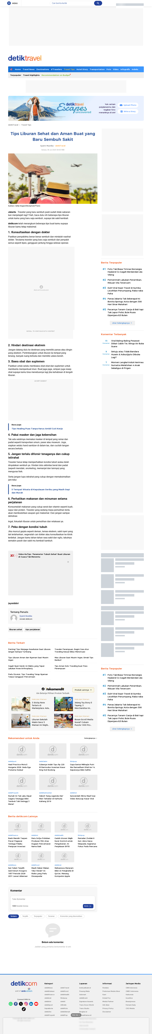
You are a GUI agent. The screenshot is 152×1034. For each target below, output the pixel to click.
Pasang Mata (84, 991)
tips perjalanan (32, 629)
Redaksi (106, 988)
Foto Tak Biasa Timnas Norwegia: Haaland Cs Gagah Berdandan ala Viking (125, 272)
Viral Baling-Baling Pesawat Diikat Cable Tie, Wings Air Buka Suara (127, 344)
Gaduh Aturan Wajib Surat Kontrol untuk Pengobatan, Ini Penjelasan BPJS (64, 842)
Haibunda (129, 995)
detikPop (64, 1015)
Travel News (29, 69)
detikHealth (64, 995)
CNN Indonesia (131, 988)
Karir (104, 995)
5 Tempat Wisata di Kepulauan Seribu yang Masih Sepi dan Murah (41, 491)
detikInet (47, 998)
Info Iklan (106, 1005)
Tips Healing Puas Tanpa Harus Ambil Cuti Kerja (37, 428)
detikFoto (64, 1008)
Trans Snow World (86, 1005)
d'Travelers (56, 69)
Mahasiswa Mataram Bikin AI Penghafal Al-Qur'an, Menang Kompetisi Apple (64, 872)
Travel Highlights (31, 75)
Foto (109, 69)
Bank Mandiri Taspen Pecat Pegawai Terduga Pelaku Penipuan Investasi (17, 842)
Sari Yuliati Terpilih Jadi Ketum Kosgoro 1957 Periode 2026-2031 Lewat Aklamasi (17, 872)
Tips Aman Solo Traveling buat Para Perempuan (71, 667)
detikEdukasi (49, 991)
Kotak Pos (107, 998)
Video (116, 69)
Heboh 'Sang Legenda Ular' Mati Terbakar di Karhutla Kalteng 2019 (51, 798)
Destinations (42, 69)
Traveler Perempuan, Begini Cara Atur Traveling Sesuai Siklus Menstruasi (72, 650)
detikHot (47, 1001)
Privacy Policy (108, 1008)
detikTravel (13, 125)
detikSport (48, 1005)
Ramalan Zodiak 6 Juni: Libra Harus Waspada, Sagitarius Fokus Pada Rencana (87, 842)
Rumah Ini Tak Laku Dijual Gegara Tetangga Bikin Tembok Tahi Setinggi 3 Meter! (19, 800)
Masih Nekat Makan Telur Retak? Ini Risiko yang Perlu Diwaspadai (40, 872)
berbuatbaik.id (85, 988)
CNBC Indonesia (132, 991)
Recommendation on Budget (56, 75)
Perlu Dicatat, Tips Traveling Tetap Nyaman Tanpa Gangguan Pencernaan (28, 675)
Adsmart (82, 995)
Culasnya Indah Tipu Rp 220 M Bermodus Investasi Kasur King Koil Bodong (52, 767)
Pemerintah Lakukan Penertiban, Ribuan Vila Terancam (125, 281)
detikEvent (83, 998)
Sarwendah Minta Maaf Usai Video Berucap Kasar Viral (82, 797)
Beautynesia (130, 1001)
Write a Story (128, 111)
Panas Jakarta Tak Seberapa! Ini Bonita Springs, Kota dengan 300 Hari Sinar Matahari (125, 301)
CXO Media (130, 1008)
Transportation (97, 69)
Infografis (125, 69)
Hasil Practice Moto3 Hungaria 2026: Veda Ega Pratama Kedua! (19, 767)
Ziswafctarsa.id (85, 1015)
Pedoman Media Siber (111, 991)
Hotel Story (82, 69)
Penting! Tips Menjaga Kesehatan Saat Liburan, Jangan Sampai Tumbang (29, 650)
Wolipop (63, 998)
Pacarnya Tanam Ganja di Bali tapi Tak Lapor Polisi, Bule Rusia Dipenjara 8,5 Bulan (125, 312)
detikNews (48, 988)
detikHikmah (65, 1012)
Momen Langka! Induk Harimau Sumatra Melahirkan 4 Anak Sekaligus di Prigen (127, 365)
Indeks (135, 69)
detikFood (64, 991)
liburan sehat (15, 629)
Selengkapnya (90, 738)
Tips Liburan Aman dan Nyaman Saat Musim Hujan (28, 658)
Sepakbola (48, 1008)
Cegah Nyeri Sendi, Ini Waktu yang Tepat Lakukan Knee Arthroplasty (26, 667)
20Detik (63, 1005)
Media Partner (108, 1001)
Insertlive (129, 998)
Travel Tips (69, 69)
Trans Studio (84, 1008)
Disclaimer (107, 1012)
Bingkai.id (83, 1012)
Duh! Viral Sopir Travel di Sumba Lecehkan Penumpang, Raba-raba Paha (125, 291)
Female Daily (131, 1005)
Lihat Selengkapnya (122, 323)
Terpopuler (15, 75)
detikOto (47, 1012)
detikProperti (49, 1015)
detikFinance (49, 995)
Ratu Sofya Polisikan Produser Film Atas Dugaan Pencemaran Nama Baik (41, 842)
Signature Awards (86, 1001)
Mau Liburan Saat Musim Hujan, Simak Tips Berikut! (74, 658)
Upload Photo (128, 105)
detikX (62, 1001)
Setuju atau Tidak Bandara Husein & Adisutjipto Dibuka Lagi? (125, 354)
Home (18, 69)
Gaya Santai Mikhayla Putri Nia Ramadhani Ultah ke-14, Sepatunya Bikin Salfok (82, 767)
